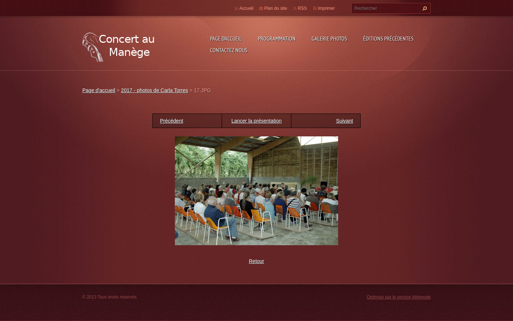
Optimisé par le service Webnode (399, 297)
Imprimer (326, 8)
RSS (302, 8)
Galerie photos (329, 38)
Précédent (171, 121)
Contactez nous (228, 50)
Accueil (246, 8)
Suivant (344, 121)
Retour (256, 261)
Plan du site (275, 8)
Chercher (423, 8)
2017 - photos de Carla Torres (154, 90)
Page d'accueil (226, 38)
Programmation (277, 38)
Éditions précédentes (388, 38)
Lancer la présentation (256, 121)
